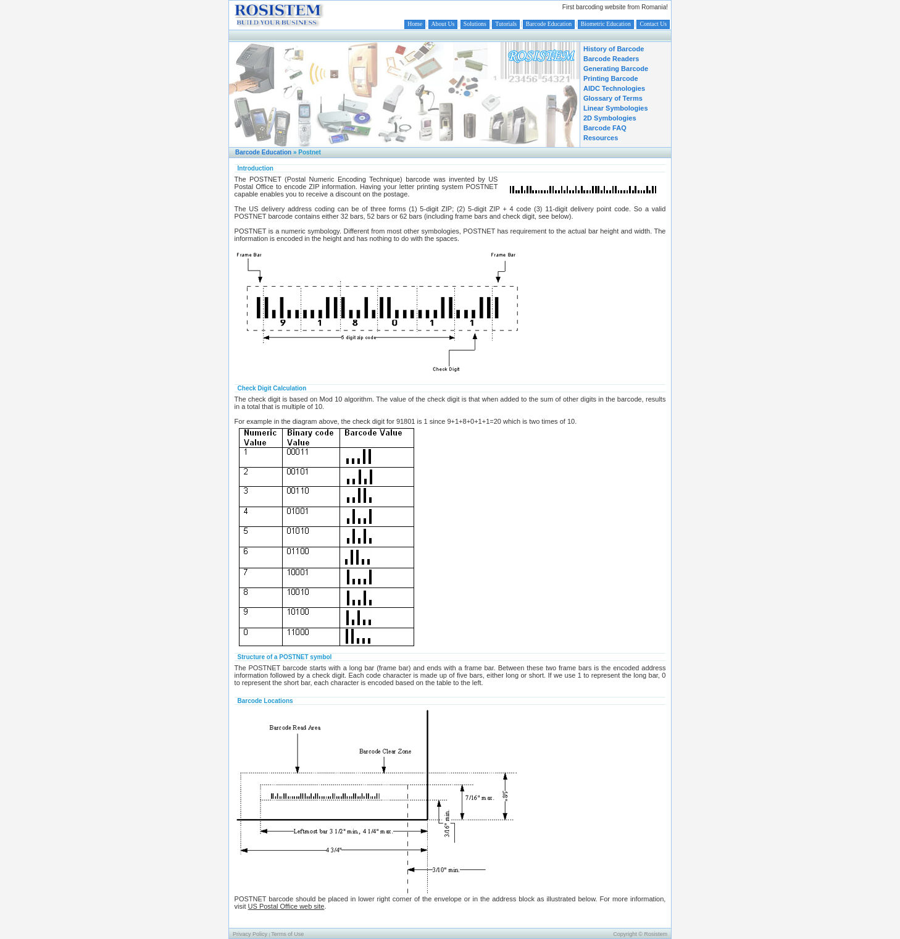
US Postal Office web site (286, 906)
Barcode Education (549, 23)
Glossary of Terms (613, 98)
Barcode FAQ (605, 128)
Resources (600, 137)
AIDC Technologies (614, 88)
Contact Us (653, 23)
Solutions (475, 23)
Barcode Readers (611, 58)
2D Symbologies (609, 118)
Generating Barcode (615, 68)
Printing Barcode (610, 78)
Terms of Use (287, 934)
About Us (443, 23)
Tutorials (506, 23)
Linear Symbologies (615, 108)
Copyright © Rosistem (640, 934)
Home (414, 23)
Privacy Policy (250, 934)
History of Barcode (613, 49)
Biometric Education (606, 23)
